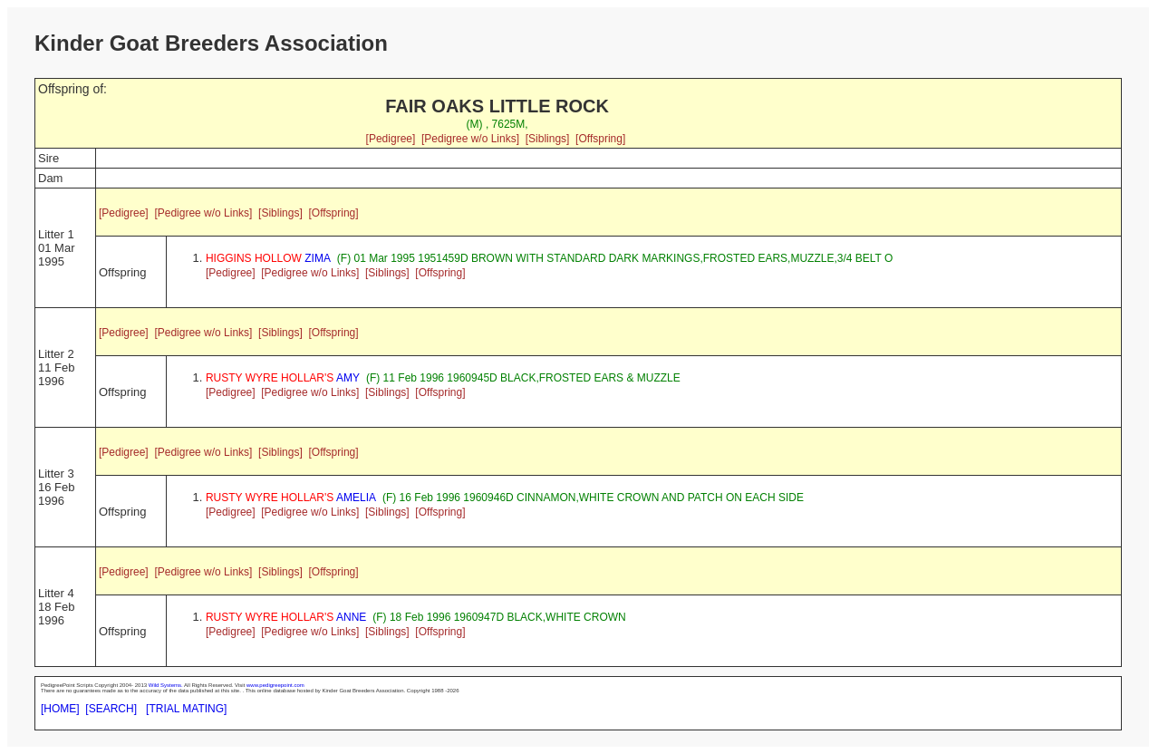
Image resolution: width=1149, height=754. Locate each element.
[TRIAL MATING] (186, 708)
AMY (283, 378)
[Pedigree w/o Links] (470, 138)
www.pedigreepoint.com (275, 685)
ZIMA (268, 258)
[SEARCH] (111, 708)
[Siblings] (548, 138)
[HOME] (60, 708)
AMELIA (291, 497)
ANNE (286, 617)
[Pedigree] (391, 138)
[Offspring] (600, 138)
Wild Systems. (166, 685)
